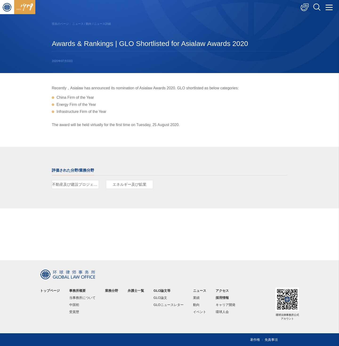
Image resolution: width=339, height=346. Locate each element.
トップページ (50, 290)
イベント (199, 312)
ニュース (78, 23)
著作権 (255, 340)
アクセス (222, 290)
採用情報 (222, 298)
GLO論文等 (161, 290)
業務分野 (111, 290)
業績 (196, 298)
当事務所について (82, 298)
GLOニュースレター (168, 305)
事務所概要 (77, 290)
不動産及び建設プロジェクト (75, 184)
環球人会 (222, 312)
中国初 (74, 305)
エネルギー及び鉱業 (129, 184)
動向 (89, 23)
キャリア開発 (225, 305)
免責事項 (271, 340)
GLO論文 (160, 298)
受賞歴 (74, 312)
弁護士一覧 (136, 290)
